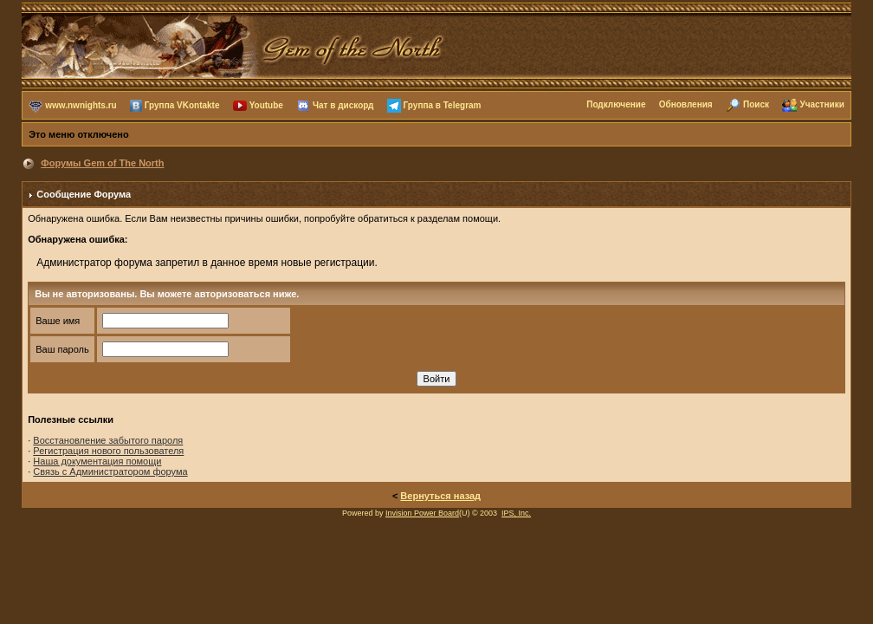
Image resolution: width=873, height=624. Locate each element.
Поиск (756, 104)
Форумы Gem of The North (102, 163)
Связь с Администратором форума (110, 471)
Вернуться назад (440, 496)
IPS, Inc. (516, 513)
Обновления (686, 104)
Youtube (266, 104)
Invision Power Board (422, 513)
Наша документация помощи (97, 461)
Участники (821, 104)
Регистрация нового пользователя (108, 450)
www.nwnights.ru (80, 104)
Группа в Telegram (443, 104)
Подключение (615, 104)
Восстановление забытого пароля (108, 440)
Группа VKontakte (182, 104)
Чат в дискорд (343, 104)
